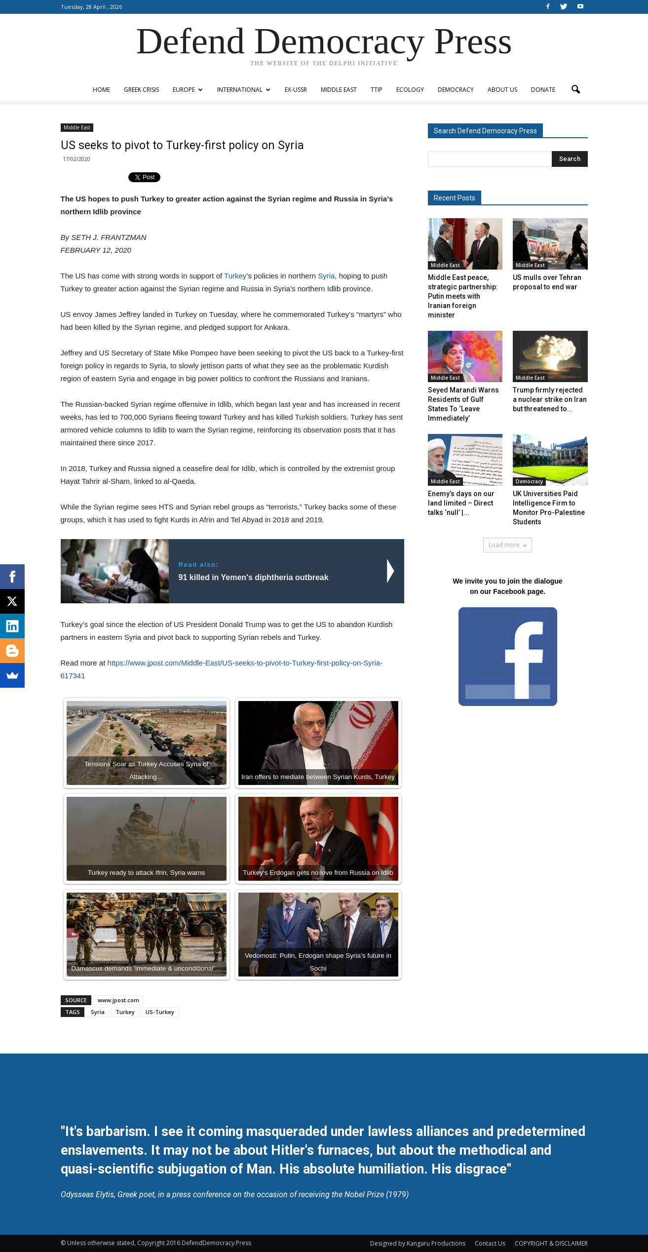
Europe (188, 89)
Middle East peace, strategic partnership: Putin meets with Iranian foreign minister (463, 296)
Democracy (456, 89)
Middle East (339, 89)
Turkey (235, 276)
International (243, 89)
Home (101, 89)
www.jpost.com (118, 1000)
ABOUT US (502, 89)
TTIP (376, 89)
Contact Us (490, 1243)
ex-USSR (296, 89)
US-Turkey (160, 1012)
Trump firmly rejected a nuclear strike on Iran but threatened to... (550, 399)
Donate (543, 89)
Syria (326, 276)
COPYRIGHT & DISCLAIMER (551, 1243)
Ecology (410, 89)
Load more (508, 545)
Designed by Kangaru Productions (417, 1243)
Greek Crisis (141, 89)
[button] (576, 90)
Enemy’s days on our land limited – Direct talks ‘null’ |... (461, 503)
